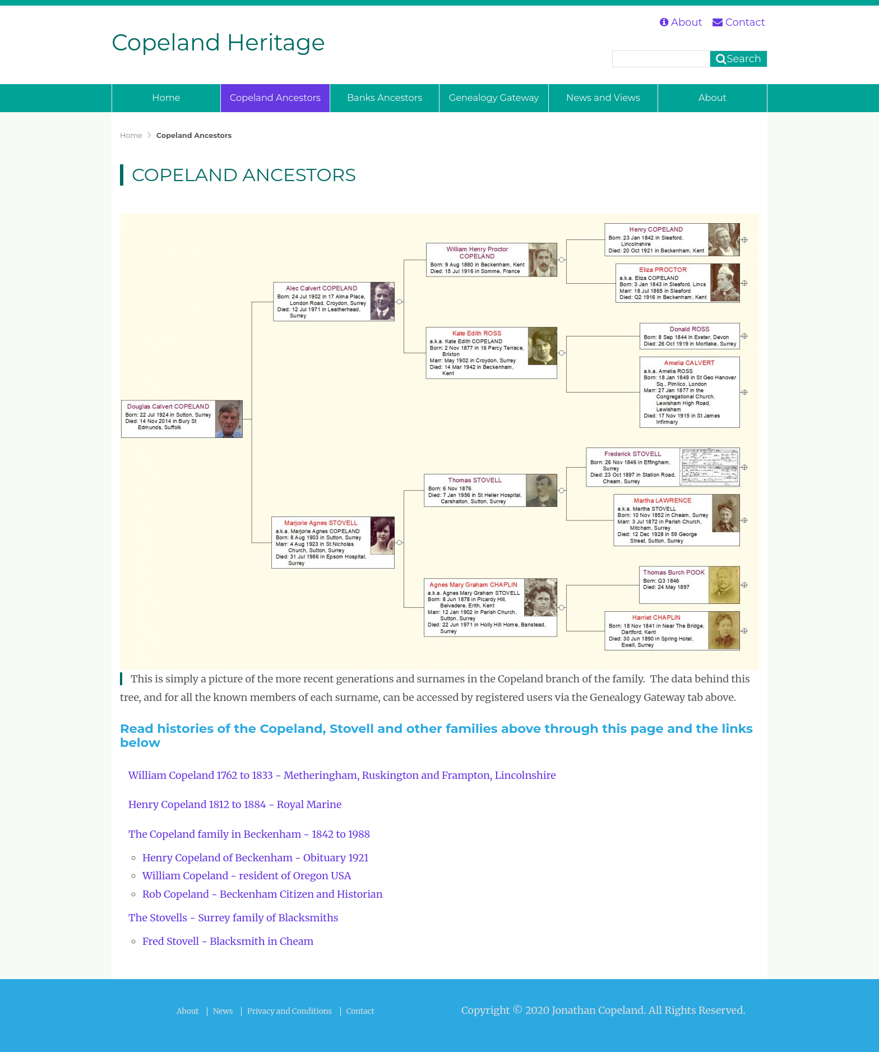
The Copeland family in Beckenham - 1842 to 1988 (249, 834)
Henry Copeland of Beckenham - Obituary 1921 (255, 857)
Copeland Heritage (218, 42)
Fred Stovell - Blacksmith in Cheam (227, 941)
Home (166, 97)
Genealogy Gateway (494, 97)
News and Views (603, 97)
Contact (739, 22)
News (223, 1011)
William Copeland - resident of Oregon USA (246, 875)
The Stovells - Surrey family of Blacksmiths (233, 917)
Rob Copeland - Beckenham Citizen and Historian (262, 894)
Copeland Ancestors (275, 97)
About (681, 22)
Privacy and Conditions (289, 1011)
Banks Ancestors (384, 97)
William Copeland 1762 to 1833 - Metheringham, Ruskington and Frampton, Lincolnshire (342, 775)
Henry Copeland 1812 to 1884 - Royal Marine (234, 804)
